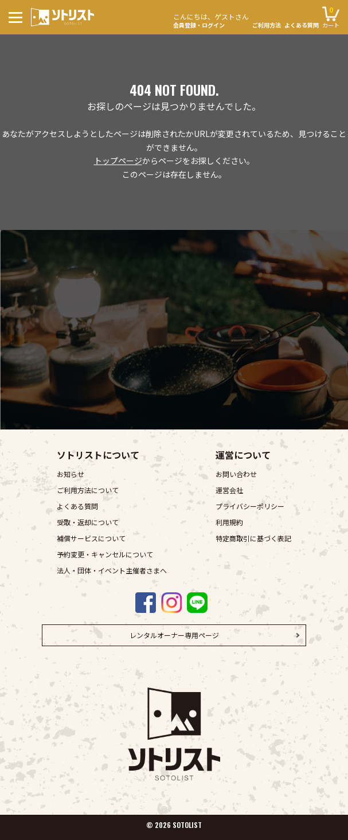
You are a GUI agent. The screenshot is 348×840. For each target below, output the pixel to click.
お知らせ (70, 474)
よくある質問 (301, 25)
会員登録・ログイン (211, 19)
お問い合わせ (236, 474)
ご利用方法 (266, 25)
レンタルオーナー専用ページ (174, 635)
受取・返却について (88, 522)
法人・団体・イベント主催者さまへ (112, 570)
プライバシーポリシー (250, 506)
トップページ (118, 160)
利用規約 (229, 522)
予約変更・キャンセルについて (105, 554)
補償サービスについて (91, 538)
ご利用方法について (88, 490)
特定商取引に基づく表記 (253, 538)
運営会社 (229, 490)
